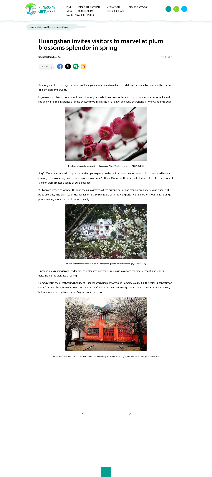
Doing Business (85, 11)
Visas (129, 432)
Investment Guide (110, 435)
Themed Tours (62, 27)
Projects (106, 439)
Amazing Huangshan (89, 7)
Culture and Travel (45, 27)
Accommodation (134, 445)
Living (68, 11)
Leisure (80, 445)
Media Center (113, 7)
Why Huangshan (109, 432)
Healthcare (132, 435)
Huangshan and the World (79, 15)
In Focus (58, 435)
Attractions (82, 442)
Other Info (131, 448)
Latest (58, 432)
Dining (80, 448)
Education (131, 439)
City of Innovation (138, 7)
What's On (82, 432)
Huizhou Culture (84, 435)
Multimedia (31, 435)
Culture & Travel (115, 11)
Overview (30, 432)
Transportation (133, 442)
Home (68, 7)
